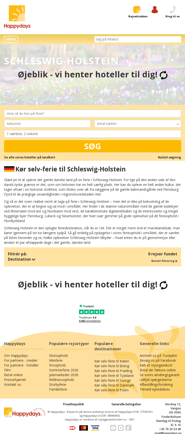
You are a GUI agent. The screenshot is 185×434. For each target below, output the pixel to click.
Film (7, 370)
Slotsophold (58, 355)
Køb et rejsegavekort (156, 365)
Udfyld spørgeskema (156, 379)
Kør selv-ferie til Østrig (111, 366)
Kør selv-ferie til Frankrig (113, 370)
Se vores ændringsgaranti (159, 375)
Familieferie (58, 389)
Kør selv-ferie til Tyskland (113, 375)
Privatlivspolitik (73, 404)
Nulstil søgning (169, 157)
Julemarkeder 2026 (63, 375)
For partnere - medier (21, 360)
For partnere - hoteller (21, 365)
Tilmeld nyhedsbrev (155, 389)
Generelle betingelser (126, 404)
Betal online (13, 375)
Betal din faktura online (158, 370)
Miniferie (56, 360)
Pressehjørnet (15, 379)
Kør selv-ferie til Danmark (114, 385)
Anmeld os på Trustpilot (158, 355)
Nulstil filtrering (164, 261)
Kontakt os (12, 384)
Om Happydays (16, 355)
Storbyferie (57, 384)
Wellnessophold (61, 379)
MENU (11, 39)
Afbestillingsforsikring (156, 384)
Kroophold (57, 365)
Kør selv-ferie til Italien (111, 361)
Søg (92, 146)
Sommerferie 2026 (63, 370)
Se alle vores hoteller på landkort (29, 157)
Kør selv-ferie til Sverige (112, 380)
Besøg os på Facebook (158, 360)
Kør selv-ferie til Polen (111, 390)
